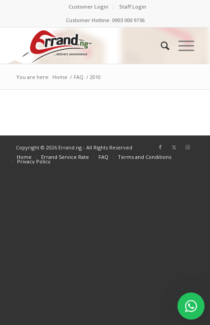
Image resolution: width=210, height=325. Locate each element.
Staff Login (132, 6)
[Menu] (181, 46)
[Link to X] (174, 147)
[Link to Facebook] (160, 147)
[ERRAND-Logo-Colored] (87, 46)
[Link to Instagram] (187, 147)
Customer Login (88, 6)
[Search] (160, 46)
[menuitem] (88, 7)
